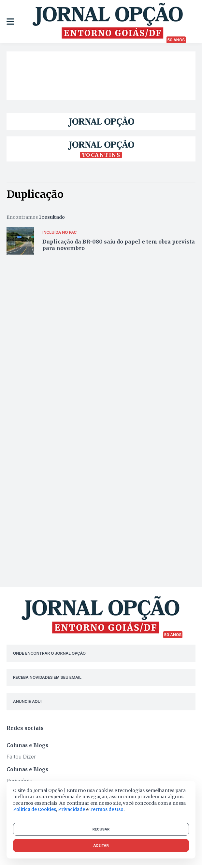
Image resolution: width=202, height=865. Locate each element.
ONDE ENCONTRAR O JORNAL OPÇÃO (49, 653)
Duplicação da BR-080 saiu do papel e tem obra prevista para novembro (118, 244)
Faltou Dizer (21, 756)
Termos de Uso (106, 809)
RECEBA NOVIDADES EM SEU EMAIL (47, 677)
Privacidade (71, 809)
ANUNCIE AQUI (27, 701)
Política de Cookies (34, 809)
